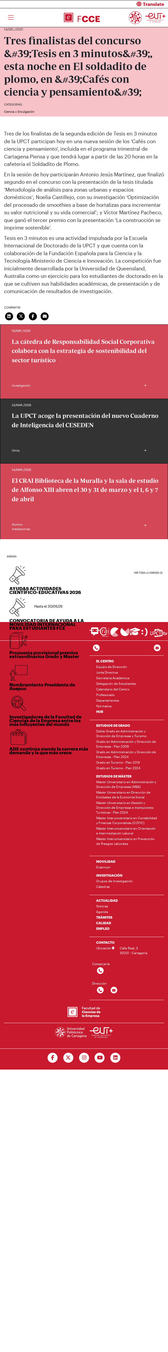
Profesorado (105, 695)
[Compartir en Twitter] (21, 315)
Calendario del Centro (112, 689)
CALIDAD (103, 923)
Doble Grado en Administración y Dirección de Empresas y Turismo (121, 733)
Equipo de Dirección (111, 667)
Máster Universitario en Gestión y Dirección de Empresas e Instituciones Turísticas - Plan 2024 (125, 807)
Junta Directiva (107, 672)
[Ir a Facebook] (52, 1057)
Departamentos (107, 700)
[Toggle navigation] (11, 17)
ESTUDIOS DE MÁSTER (113, 776)
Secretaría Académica (112, 678)
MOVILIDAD (105, 861)
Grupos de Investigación (114, 881)
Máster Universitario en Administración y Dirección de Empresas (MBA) (126, 784)
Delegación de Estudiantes (116, 683)
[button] (128, 4)
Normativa (103, 706)
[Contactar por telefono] (96, 648)
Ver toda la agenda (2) (148, 572)
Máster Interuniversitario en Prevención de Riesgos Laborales (125, 841)
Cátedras (103, 886)
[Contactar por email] (114, 990)
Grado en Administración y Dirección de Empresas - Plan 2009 (126, 744)
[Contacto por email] (157, 648)
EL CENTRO (105, 661)
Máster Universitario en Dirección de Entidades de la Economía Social (123, 794)
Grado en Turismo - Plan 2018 (118, 762)
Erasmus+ (103, 867)
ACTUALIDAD (107, 900)
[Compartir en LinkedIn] (9, 315)
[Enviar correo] (45, 315)
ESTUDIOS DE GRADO (113, 725)
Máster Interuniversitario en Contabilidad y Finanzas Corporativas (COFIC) (126, 820)
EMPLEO (103, 928)
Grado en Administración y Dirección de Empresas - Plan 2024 (126, 754)
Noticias (102, 906)
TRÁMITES (104, 917)
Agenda (102, 912)
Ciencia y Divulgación (19, 111)
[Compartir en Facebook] (33, 315)
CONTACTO (105, 942)
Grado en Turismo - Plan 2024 (118, 768)
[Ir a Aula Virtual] (135, 634)
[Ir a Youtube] (99, 1057)
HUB (99, 711)
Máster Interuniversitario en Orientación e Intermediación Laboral (125, 830)
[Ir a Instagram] (84, 1057)
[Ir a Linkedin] (115, 1057)
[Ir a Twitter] (68, 1057)
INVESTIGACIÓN (109, 875)
